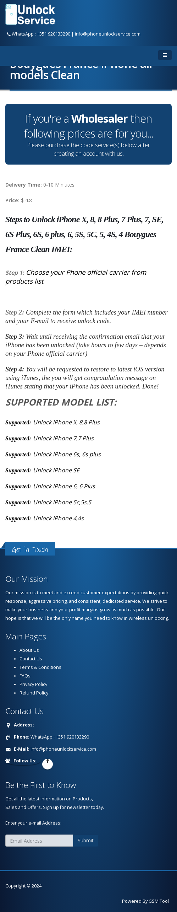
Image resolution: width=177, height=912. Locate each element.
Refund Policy (34, 693)
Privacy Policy (33, 684)
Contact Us (31, 659)
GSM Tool (159, 901)
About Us (29, 650)
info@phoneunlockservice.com (107, 34)
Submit (86, 840)
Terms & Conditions (40, 667)
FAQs (25, 676)
